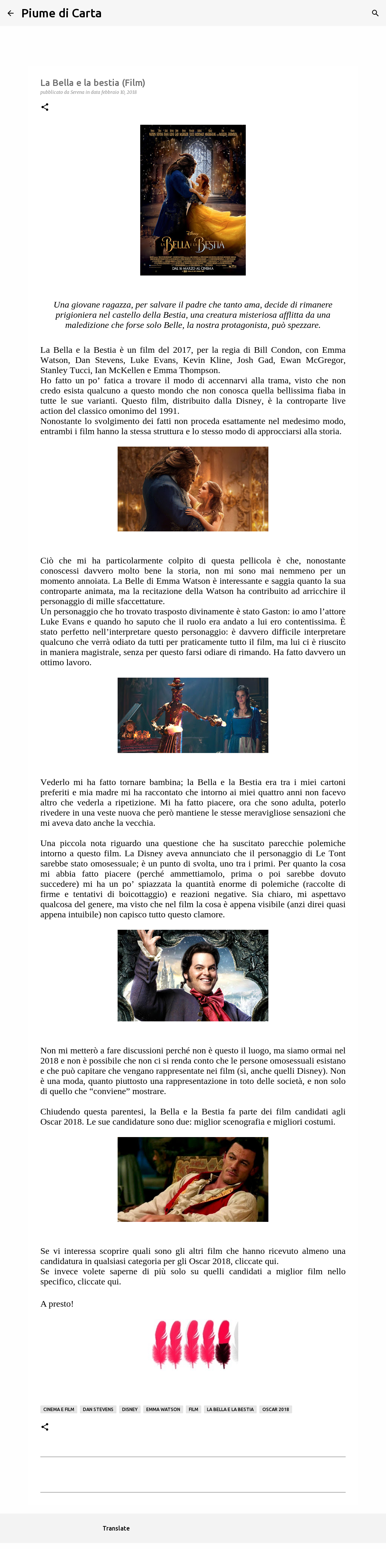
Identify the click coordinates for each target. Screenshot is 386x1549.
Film (193, 1409)
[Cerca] (112, 13)
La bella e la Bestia (230, 1409)
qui (271, 1261)
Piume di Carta (61, 13)
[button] (44, 108)
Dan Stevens (98, 1409)
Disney (130, 1409)
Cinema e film (58, 1409)
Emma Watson (163, 1409)
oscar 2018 (275, 1409)
